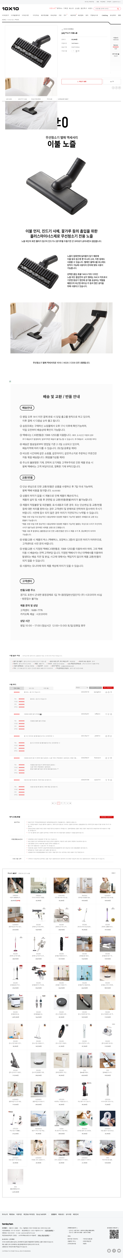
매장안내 (75, 1214)
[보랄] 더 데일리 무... (61, 985)
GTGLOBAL (61, 895)
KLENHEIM (107, 895)
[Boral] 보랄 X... (84, 1072)
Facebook (116, 87)
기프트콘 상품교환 (87, 1239)
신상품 (77, 8)
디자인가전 (10, 20)
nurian (61, 1128)
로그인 (86, 1)
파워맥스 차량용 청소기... (61, 1101)
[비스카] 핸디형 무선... (84, 1014)
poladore (107, 1128)
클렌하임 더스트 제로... (15, 1101)
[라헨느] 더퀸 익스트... (38, 956)
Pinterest (119, 87)
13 (115, 48)
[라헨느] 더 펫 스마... (61, 927)
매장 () (46, 688)
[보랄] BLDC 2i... (38, 1014)
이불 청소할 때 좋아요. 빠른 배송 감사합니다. (38, 780)
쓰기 (115, 56)
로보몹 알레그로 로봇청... (84, 1130)
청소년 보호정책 (41, 1214)
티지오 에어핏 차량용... (38, 897)
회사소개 (5, 1214)
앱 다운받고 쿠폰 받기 (112, 1228)
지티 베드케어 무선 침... (61, 897)
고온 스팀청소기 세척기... (84, 1160)
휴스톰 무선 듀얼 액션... (61, 1130)
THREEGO (15, 895)
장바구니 (117, 1)
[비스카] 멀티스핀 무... (107, 1014)
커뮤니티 (52, 8)
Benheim (84, 895)
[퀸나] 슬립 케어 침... (108, 1043)
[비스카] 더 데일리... (61, 1043)
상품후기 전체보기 (95, 687)
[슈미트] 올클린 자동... (38, 1072)
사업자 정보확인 (49, 1230)
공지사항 (68, 1214)
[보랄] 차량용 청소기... (61, 956)
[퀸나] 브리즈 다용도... (15, 1072)
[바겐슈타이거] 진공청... (84, 927)
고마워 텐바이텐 (72, 1243)
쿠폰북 (84, 1243)
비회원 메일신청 (87, 1241)
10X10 (10, 8)
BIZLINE (38, 924)
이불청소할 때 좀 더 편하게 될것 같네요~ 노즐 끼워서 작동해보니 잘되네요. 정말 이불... (50, 758)
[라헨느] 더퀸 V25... (15, 956)
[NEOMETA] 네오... (15, 1189)
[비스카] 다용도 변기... (15, 1043)
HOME (4, 20)
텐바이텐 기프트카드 (73, 1239)
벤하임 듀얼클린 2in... (84, 897)
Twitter (113, 87)
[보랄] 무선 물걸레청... (84, 985)
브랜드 (90, 8)
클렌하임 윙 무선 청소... (15, 927)
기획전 (65, 8)
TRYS (84, 1070)
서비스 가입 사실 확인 (43, 1235)
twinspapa (38, 1128)
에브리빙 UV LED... (107, 1160)
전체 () (17, 688)
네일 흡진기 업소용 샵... (107, 1130)
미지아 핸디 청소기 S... (107, 1101)
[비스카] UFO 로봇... (61, 1014)
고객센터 (109, 1)
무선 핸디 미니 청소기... (84, 1101)
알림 (98, 1)
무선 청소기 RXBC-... (15, 1130)
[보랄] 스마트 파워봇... (107, 985)
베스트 (71, 8)
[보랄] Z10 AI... (15, 1014)
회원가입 (91, 1)
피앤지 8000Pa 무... (15, 897)
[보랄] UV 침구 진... (107, 956)
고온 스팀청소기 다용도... (61, 1160)
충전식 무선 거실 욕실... (38, 1130)
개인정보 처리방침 (29, 1214)
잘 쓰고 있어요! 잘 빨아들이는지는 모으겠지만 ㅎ (39, 736)
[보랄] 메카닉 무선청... (38, 985)
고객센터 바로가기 (72, 1228)
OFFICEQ (61, 1099)
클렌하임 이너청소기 (38, 1101)
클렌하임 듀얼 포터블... (107, 897)
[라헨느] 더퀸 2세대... (38, 927)
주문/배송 (102, 1)
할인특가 (84, 8)
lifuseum (84, 1128)
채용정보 (12, 1214)
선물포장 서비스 (72, 1241)
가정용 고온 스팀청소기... (38, 1160)
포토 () (31, 688)
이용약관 (19, 1214)
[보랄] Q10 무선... (15, 985)
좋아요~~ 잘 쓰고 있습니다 (32, 692)
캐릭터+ (59, 8)
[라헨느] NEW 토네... (107, 927)
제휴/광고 (61, 1214)
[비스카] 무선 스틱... (84, 1043)
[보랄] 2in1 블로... (85, 956)
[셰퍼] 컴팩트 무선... (61, 1072)
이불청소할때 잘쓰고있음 (32, 714)
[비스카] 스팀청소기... (38, 1043)
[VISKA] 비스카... (107, 1072)
